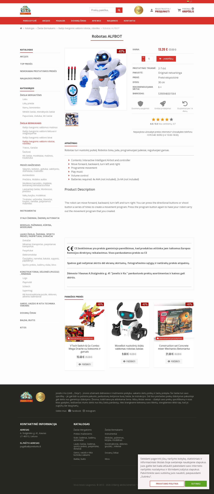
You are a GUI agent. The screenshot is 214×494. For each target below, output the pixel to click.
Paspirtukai (27, 251)
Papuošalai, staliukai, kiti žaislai (37, 116)
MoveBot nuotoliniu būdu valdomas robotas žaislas (129, 347)
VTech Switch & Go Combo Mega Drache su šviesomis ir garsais (85, 348)
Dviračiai (26, 240)
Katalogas (29, 28)
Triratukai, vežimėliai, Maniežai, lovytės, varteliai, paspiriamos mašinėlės (37, 201)
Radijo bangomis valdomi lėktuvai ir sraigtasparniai (39, 132)
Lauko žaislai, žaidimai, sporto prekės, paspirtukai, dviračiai (37, 235)
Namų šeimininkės (31, 108)
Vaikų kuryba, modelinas (34, 195)
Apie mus (96, 20)
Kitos (23, 328)
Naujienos (112, 20)
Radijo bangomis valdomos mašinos (40, 127)
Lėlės (24, 99)
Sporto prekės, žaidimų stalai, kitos (39, 265)
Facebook (75, 411)
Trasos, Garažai (30, 148)
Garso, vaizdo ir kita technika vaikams (37, 305)
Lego (24, 278)
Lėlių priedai (28, 103)
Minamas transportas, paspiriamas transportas (39, 245)
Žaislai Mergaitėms (31, 95)
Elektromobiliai (29, 255)
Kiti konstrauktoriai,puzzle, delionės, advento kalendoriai (39, 295)
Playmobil (27, 282)
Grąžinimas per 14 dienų (185, 108)
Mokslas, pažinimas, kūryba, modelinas (36, 226)
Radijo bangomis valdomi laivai (37, 138)
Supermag (27, 291)
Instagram (89, 411)
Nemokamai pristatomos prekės (38, 71)
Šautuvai (26, 152)
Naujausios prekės (30, 78)
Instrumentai (28, 211)
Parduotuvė (29, 20)
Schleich (26, 286)
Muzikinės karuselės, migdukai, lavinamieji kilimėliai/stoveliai (37, 184)
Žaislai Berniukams (46, 28)
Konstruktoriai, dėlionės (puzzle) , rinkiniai (39, 273)
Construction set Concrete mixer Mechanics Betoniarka (174, 347)
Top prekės (26, 64)
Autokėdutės (28, 175)
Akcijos (46, 20)
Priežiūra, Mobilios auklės (34, 179)
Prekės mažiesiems (30, 165)
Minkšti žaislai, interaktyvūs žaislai (38, 112)
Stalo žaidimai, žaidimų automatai (39, 218)
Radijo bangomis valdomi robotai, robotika (79, 28)
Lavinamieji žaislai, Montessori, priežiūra (37, 190)
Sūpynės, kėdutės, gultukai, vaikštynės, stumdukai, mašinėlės (41, 170)
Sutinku (195, 483)
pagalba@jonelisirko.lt (30, 446)
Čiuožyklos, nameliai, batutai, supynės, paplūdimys (40, 260)
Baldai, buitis (27, 320)
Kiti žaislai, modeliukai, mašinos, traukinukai (37, 157)
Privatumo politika (167, 483)
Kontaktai (129, 20)
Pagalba (60, 20)
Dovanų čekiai (78, 20)
